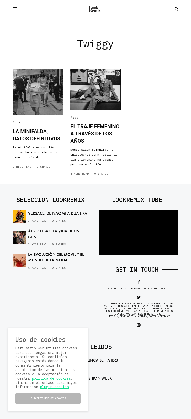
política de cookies (51, 378)
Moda (16, 122)
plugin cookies (54, 387)
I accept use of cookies (48, 398)
